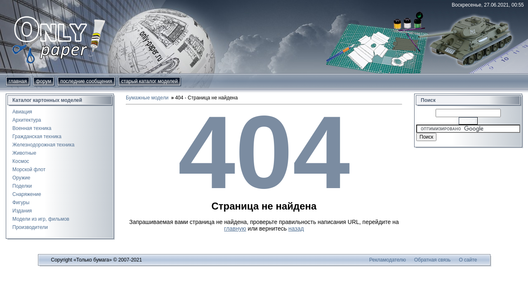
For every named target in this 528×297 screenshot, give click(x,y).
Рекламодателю (387, 260)
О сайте (468, 260)
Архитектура (26, 120)
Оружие (21, 178)
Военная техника (31, 128)
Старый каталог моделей (149, 81)
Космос (20, 161)
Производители (30, 227)
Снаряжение (26, 194)
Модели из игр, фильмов (40, 219)
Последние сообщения (86, 81)
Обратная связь (432, 260)
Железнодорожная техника (43, 145)
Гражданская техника (36, 136)
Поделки (22, 186)
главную (235, 228)
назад (296, 228)
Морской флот (28, 169)
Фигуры (20, 202)
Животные (24, 153)
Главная (18, 81)
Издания (22, 211)
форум (43, 81)
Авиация (22, 112)
